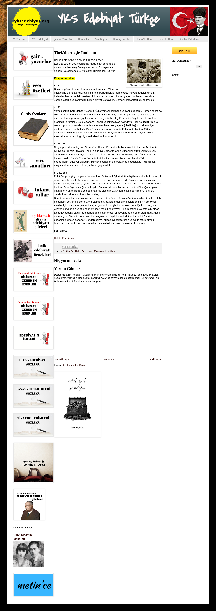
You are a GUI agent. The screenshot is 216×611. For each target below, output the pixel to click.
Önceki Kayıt (154, 359)
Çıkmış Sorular (121, 39)
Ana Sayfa (108, 359)
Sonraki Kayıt (62, 359)
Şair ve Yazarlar (62, 39)
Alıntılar (66, 251)
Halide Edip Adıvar (64, 238)
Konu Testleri (144, 39)
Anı (72, 251)
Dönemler (83, 39)
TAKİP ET (184, 51)
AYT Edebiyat (39, 39)
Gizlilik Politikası (189, 39)
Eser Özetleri (165, 39)
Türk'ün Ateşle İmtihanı (104, 251)
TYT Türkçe (18, 39)
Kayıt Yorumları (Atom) (74, 365)
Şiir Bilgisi (101, 39)
